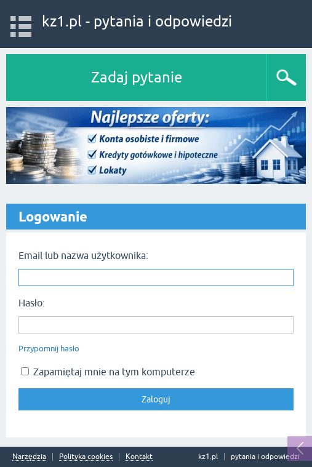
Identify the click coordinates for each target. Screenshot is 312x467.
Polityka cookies (86, 457)
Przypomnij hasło (48, 348)
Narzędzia (29, 457)
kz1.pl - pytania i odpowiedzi (137, 21)
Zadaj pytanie (136, 77)
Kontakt (139, 457)
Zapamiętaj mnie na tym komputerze (108, 371)
